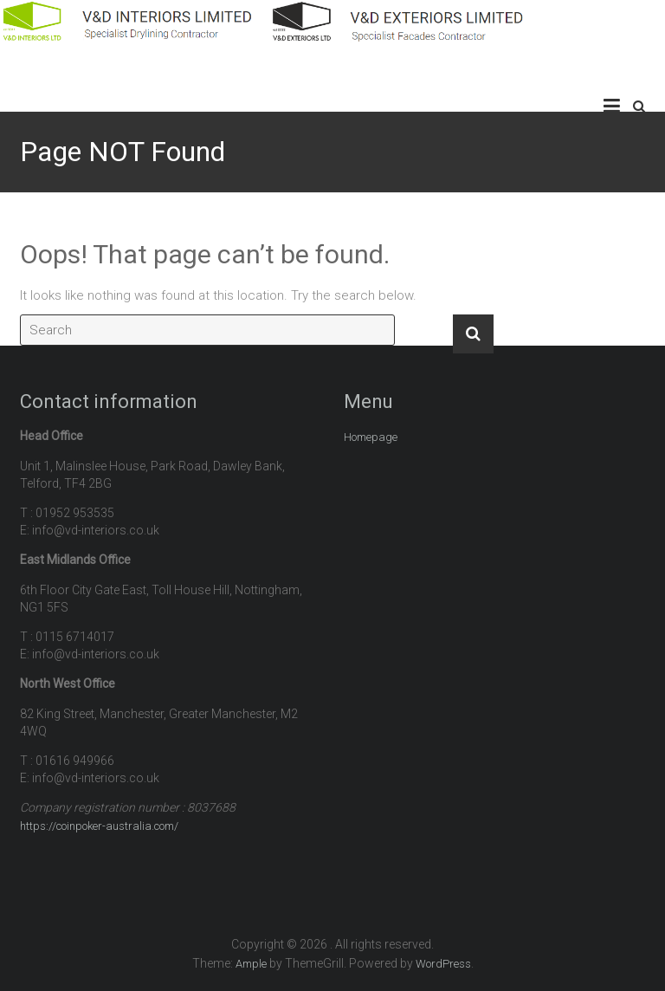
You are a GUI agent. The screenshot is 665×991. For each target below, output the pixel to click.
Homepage (370, 437)
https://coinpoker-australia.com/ (99, 825)
